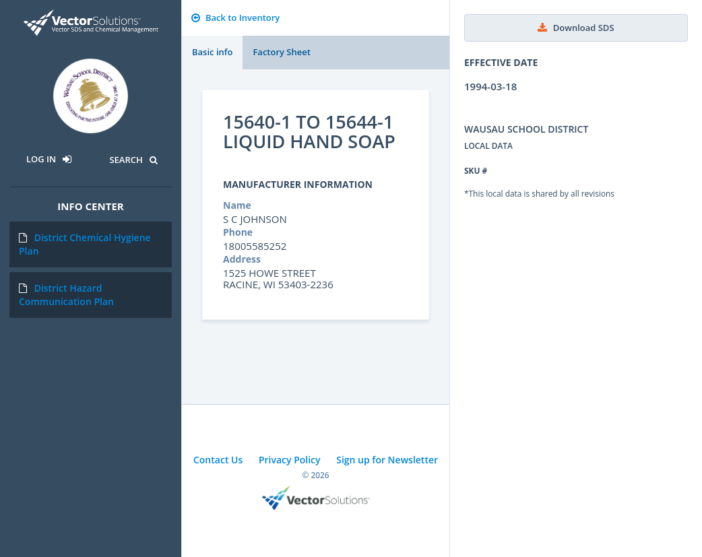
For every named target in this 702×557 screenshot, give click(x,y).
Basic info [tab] (212, 52)
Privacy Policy (290, 459)
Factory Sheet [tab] (281, 52)
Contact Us (218, 459)
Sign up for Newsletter (387, 459)
